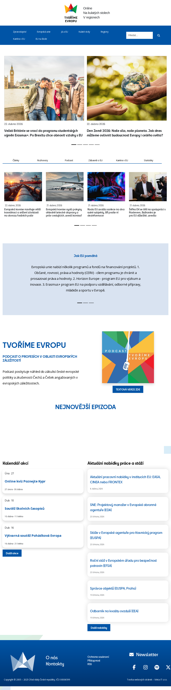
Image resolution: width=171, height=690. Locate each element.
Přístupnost (93, 660)
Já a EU (64, 31)
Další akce (12, 553)
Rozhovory (42, 160)
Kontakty (55, 663)
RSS (89, 664)
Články (16, 160)
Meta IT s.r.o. (160, 679)
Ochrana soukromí (98, 657)
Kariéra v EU (19, 38)
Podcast (69, 160)
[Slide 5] (97, 144)
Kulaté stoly (84, 31)
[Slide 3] (85, 144)
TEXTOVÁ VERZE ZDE (128, 389)
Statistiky (148, 160)
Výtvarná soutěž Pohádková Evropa (33, 535)
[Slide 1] (73, 144)
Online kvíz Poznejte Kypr (25, 481)
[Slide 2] (79, 144)
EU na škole (41, 38)
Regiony (105, 31)
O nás (52, 657)
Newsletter (143, 654)
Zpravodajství (19, 31)
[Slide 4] (91, 144)
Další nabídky (99, 628)
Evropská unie (43, 31)
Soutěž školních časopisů (24, 508)
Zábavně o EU (95, 160)
